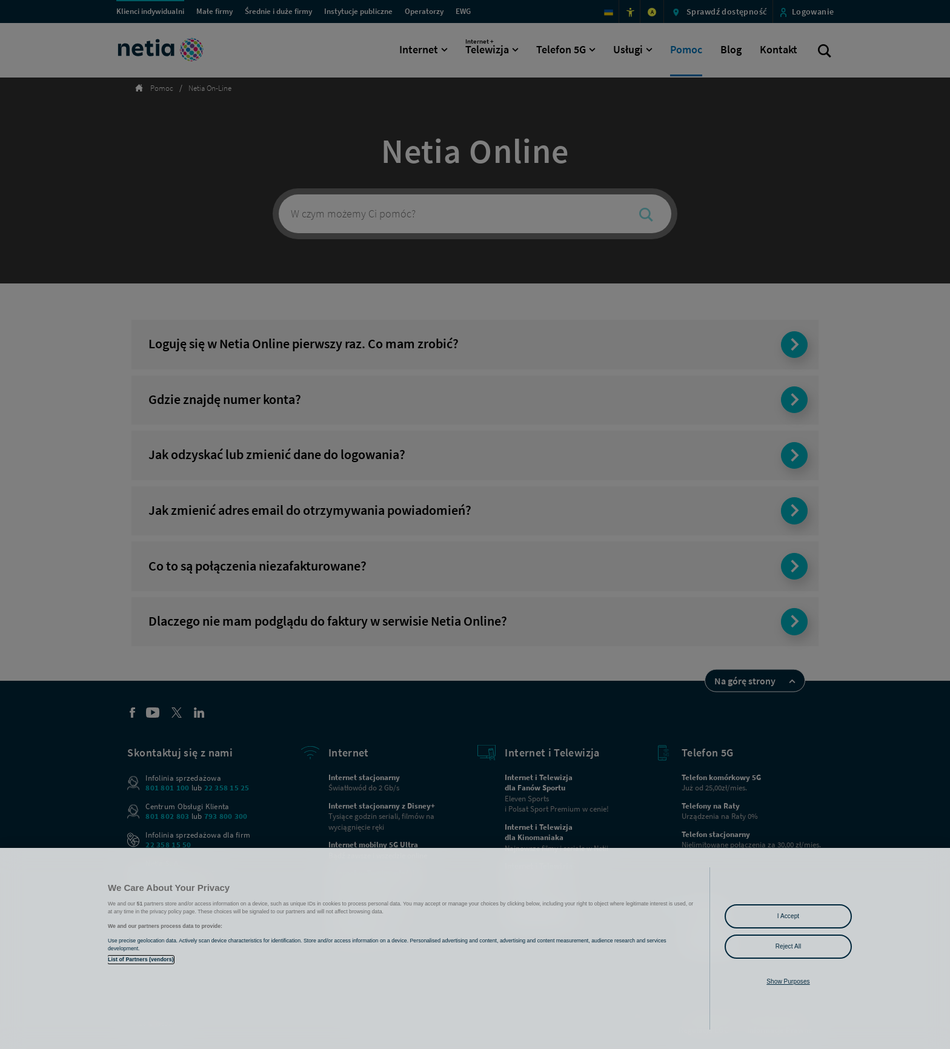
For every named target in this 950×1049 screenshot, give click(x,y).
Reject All (789, 946)
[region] (475, 948)
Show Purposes (787, 981)
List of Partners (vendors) (141, 959)
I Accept (788, 916)
